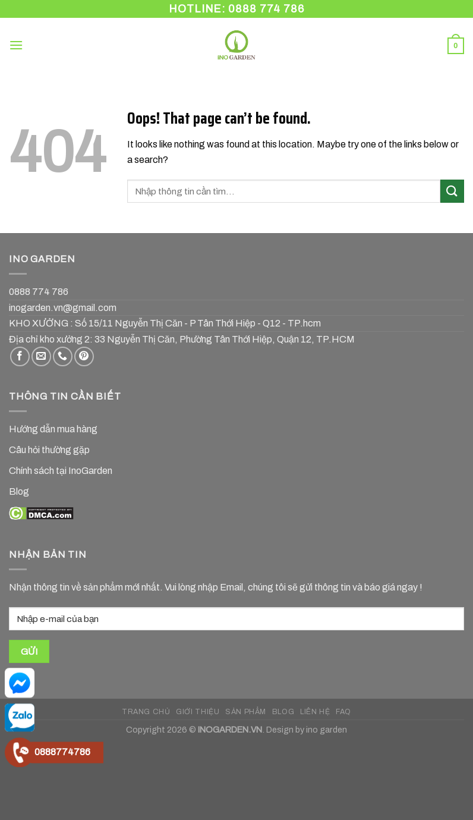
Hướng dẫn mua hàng (53, 429)
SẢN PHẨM (245, 712)
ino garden (326, 729)
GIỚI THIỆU (197, 712)
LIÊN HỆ (315, 712)
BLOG (283, 712)
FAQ (343, 712)
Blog (19, 491)
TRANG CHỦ (146, 712)
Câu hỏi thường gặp (49, 450)
